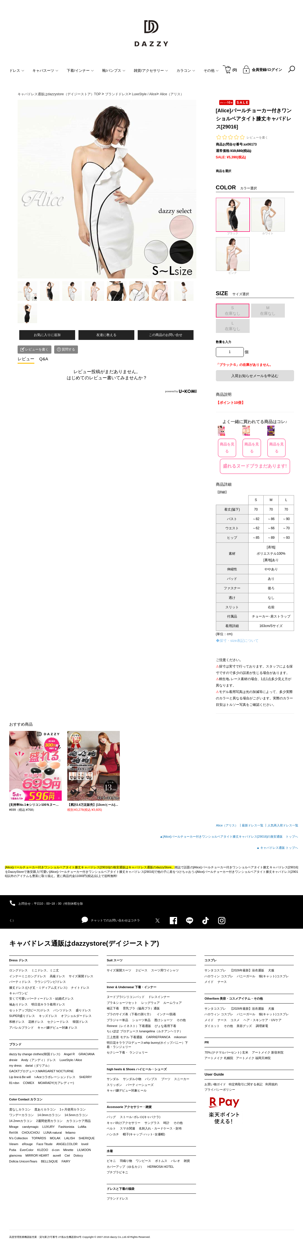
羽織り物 (126, 1160)
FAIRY (66, 1161)
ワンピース (143, 1160)
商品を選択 (223, 171)
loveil (84, 1144)
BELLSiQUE (49, 1161)
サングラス (152, 1122)
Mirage (14, 1126)
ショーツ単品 (141, 1020)
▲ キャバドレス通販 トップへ (277, 847)
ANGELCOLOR (66, 1144)
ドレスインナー (159, 996)
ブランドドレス (117, 1198)
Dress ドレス (18, 960)
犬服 (271, 970)
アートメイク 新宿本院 (267, 1052)
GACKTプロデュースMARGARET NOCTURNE (41, 1071)
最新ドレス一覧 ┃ (254, 825)
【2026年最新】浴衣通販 (247, 970)
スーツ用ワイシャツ (165, 970)
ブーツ (165, 1079)
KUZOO (42, 1150)
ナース (222, 981)
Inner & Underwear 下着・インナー (131, 987)
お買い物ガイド (215, 1084)
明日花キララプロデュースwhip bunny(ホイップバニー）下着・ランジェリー (147, 1045)
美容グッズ (244, 1026)
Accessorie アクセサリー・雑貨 (129, 1107)
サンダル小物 (132, 1079)
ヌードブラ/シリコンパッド (125, 996)
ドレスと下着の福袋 (120, 1188)
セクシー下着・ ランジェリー (127, 1052)
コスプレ (210, 960)
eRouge (27, 1144)
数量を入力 (223, 342)
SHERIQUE (87, 1138)
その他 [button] (211, 70)
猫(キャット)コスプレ (273, 976)
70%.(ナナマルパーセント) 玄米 (226, 1052)
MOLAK (55, 1138)
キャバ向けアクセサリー (123, 1122)
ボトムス (161, 1160)
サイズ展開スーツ (119, 970)
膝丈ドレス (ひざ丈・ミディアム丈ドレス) (38, 987)
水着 (110, 1151)
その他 (181, 1020)
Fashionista (66, 1126)
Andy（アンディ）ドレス (38, 1060)
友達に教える (106, 335)
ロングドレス (18, 970)
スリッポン (114, 1084)
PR (206, 1042)
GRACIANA (86, 1054)
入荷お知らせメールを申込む (254, 376)
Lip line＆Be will (20, 1077)
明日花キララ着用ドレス (48, 1004)
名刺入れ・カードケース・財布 (160, 1128)
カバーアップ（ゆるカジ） (125, 1166)
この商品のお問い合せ (165, 335)
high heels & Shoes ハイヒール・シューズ (137, 1069)
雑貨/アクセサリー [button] (151, 70)
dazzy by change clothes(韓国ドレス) (34, 1054)
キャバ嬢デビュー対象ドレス (57, 1027)
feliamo (70, 1132)
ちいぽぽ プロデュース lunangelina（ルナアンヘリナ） (144, 1031)
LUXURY (48, 1126)
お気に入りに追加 (47, 335)
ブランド (15, 1044)
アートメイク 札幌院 (218, 1058)
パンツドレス (62, 1010)
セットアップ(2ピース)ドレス (29, 1010)
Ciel (67, 1155)
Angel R (69, 1054)
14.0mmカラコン (49, 1115)
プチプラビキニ (117, 1172)
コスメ (235, 1020)
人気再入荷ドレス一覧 (283, 825)
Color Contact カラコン (26, 1099)
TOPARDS (39, 1138)
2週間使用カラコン (49, 1121)
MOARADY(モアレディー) (56, 1083)
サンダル (113, 1079)
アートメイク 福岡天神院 (253, 1058)
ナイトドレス (80, 987)
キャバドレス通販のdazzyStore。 (151, 867)
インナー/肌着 (166, 1014)
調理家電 (262, 1026)
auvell (57, 1155)
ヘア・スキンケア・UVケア (262, 1020)
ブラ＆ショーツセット (122, 1002)
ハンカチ (113, 1134)
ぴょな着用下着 (165, 1026)
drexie (13, 1060)
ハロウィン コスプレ (218, 976)
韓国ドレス (80, 1021)
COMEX (28, 1083)
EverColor (27, 1150)
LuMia (82, 1126)
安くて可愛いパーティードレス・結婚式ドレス (41, 998)
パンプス (151, 1079)
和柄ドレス (17, 1021)
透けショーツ (163, 1020)
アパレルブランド (21, 1027)
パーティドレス (20, 981)
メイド (209, 981)
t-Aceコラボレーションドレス (55, 1077)
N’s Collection (18, 1138)
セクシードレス (58, 1021)
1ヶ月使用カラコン (72, 1109)
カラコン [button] (185, 70)
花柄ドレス (36, 1021)
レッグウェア (150, 1002)
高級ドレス (57, 976)
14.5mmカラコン (76, 1115)
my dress (15, 1065)
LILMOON (84, 1150)
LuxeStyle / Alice (70, 1060)
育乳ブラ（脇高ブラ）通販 (141, 1008)
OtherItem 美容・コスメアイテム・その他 (233, 998)
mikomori (180, 1037)
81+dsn (14, 1083)
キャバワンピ (18, 993)
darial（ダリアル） (38, 1065)
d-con (56, 1150)
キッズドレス (48, 1015)
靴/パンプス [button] (114, 70)
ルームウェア (172, 1002)
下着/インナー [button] (80, 70)
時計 (166, 1122)
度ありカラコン (45, 1109)
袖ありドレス (18, 1004)
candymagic (30, 1126)
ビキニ (111, 1160)
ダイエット (212, 1026)
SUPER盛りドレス (22, 1015)
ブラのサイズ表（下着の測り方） (130, 1014)
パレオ (175, 1160)
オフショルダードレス (76, 1015)
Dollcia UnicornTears (23, 1161)
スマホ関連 (127, 1128)
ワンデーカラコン (21, 1115)
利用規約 (271, 1084)
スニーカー (181, 1079)
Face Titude (45, 1144)
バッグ (111, 1117)
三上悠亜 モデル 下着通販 (124, 1037)
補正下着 (113, 1008)
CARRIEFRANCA (158, 1037)
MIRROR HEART (37, 1155)
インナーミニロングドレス (27, 976)
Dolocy (78, 1155)
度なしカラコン (20, 1109)
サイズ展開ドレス (81, 976)
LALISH (69, 1138)
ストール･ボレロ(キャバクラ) (140, 1117)
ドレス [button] (16, 70)
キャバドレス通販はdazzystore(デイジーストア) (84, 943)
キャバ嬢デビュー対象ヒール (127, 1090)
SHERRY (85, 1077)
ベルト (111, 1128)
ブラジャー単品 (117, 1020)
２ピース (141, 970)
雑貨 (187, 1160)
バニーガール (246, 976)
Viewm (13, 1144)
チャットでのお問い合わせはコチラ (111, 920)
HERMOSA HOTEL (160, 1166)
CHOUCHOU (31, 1132)
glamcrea (15, 1155)
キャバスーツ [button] (45, 70)
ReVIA (13, 1132)
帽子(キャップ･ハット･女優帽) (144, 1134)
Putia (12, 1150)
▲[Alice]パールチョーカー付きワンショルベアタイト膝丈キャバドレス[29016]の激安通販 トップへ (229, 836)
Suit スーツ (115, 960)
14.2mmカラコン (21, 1121)
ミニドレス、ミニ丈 (45, 970)
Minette (68, 1150)
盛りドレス (83, 1010)
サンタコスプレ (215, 970)
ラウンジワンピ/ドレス (50, 981)
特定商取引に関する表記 (246, 1084)
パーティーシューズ (140, 1084)
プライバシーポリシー (219, 1089)
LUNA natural (53, 1132)
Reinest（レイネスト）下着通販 (129, 1026)
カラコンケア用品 (78, 1121)
